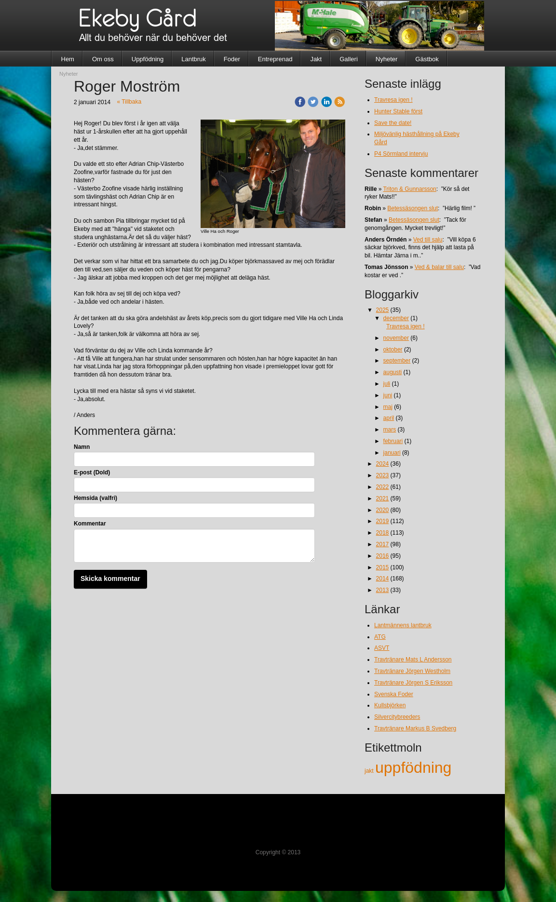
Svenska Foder (393, 694)
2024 (382, 463)
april (388, 418)
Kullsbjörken (390, 705)
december (396, 318)
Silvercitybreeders (397, 717)
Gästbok (426, 59)
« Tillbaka (129, 101)
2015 (382, 567)
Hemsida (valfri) (95, 498)
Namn (82, 447)
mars (389, 429)
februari (393, 441)
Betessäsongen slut (412, 208)
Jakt (316, 59)
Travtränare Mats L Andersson (413, 659)
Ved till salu (428, 239)
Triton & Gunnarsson (409, 189)
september (397, 360)
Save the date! (392, 123)
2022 (382, 487)
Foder (232, 59)
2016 (382, 555)
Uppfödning (148, 59)
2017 (382, 544)
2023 (382, 475)
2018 (382, 532)
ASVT (381, 648)
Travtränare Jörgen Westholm (412, 671)
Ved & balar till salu (439, 267)
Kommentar (90, 523)
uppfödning (413, 767)
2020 (382, 510)
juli (387, 383)
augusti (392, 372)
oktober (393, 349)
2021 (382, 498)
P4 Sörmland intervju (401, 153)
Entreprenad (275, 59)
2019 (382, 521)
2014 (382, 578)
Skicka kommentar (110, 578)
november (396, 338)
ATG (380, 636)
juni (388, 395)
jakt (370, 770)
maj (388, 407)
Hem (67, 59)
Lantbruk (193, 59)
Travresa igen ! (393, 99)
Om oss (103, 59)
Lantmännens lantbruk (403, 625)
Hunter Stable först (398, 111)
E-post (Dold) (92, 472)
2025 (382, 310)
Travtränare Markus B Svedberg (415, 728)
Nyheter (387, 59)
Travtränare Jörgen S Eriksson (413, 682)
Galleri (348, 59)
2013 (382, 590)
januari (392, 452)
